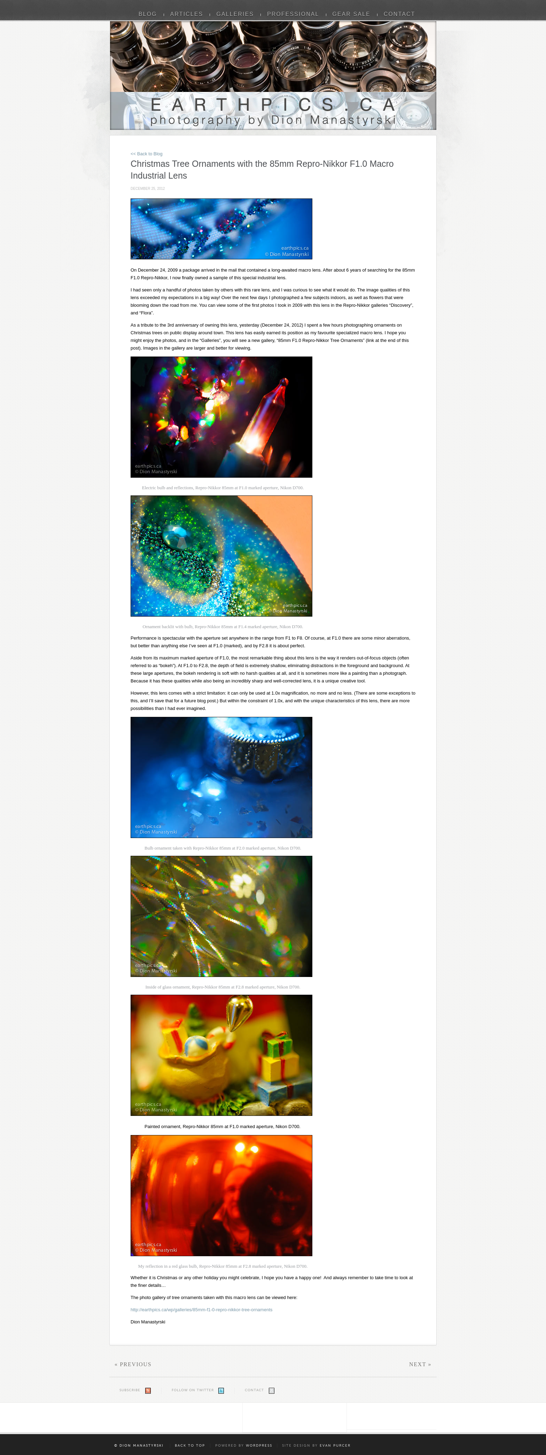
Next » (420, 1364)
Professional (293, 14)
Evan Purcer (335, 1445)
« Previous (133, 1364)
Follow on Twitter (193, 1390)
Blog (148, 14)
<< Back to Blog (147, 153)
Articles (186, 14)
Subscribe (129, 1390)
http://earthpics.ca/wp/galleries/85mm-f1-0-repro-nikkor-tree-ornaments (202, 1309)
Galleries (235, 14)
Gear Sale (351, 14)
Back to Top (190, 1445)
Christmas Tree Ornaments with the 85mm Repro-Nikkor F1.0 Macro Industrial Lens (262, 169)
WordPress (259, 1445)
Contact (399, 14)
